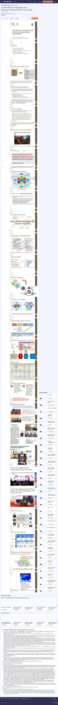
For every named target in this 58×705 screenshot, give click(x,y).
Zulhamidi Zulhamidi (51, 411)
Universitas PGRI (51, 517)
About (2, 698)
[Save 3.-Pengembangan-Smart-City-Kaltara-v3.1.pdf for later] (55, 538)
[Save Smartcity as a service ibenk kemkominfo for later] (55, 432)
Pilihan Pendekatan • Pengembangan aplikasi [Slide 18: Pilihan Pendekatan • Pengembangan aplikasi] (11, 680)
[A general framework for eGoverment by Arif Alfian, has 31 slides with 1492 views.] (48, 556)
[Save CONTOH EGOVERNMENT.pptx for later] (55, 445)
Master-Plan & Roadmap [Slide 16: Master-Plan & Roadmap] (8, 665)
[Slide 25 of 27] (5, 191)
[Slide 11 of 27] (5, 94)
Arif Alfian (50, 557)
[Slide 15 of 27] (5, 122)
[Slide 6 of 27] (5, 59)
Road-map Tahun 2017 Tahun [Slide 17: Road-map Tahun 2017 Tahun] (9, 668)
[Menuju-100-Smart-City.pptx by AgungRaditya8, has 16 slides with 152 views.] (48, 503)
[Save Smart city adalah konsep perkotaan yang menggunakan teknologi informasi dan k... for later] (55, 471)
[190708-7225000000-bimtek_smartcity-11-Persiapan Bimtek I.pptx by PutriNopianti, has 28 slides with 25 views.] (48, 543)
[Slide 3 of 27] (5, 38)
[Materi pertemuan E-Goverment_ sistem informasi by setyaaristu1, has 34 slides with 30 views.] (48, 476)
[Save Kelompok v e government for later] (55, 418)
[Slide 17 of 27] (5, 135)
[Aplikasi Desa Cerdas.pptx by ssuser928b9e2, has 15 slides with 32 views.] (48, 450)
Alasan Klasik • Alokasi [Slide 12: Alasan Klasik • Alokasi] (8, 661)
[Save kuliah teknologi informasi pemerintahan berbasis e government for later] (55, 578)
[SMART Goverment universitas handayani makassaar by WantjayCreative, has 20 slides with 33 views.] (48, 496)
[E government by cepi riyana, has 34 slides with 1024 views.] (48, 510)
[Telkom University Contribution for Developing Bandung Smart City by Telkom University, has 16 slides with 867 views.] (48, 483)
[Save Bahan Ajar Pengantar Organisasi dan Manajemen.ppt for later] (55, 591)
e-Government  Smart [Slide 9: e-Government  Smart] (8, 653)
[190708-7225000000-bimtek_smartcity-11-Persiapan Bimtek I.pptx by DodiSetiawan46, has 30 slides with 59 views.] (48, 456)
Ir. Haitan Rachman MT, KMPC (51, 550)
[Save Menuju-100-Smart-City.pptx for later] (55, 505)
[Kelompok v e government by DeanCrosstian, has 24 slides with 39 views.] (48, 417)
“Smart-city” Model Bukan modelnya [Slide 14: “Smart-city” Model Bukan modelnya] (10, 663)
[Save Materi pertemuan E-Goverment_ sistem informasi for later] (55, 478)
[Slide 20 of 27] (5, 156)
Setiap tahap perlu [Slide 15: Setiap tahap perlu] (7, 664)
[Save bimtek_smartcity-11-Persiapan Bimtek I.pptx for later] (55, 491)
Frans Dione (50, 464)
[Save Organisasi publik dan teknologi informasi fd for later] (55, 465)
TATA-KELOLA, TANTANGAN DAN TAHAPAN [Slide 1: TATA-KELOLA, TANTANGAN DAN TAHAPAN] (12, 631)
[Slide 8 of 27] (5, 73)
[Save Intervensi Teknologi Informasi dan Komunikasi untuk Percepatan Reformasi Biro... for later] (55, 571)
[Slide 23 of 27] (5, 177)
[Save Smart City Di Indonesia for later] (55, 412)
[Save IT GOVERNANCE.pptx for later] (55, 531)
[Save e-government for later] (55, 398)
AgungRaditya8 (51, 504)
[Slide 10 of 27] (5, 87)
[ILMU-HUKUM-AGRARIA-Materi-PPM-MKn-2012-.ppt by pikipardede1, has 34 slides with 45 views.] (48, 583)
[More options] (20, 18)
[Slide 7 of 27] (5, 66)
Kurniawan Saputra (51, 570)
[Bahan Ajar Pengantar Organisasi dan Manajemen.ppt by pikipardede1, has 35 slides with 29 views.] (48, 589)
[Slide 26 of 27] (5, 198)
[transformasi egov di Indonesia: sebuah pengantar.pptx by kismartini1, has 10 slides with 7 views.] (48, 423)
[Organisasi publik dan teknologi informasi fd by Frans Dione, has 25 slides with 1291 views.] (48, 463)
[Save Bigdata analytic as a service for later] (55, 405)
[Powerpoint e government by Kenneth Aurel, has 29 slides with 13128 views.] (48, 563)
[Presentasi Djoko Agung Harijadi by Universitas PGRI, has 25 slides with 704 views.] (48, 516)
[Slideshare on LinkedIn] (56, 702)
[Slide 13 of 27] (5, 108)
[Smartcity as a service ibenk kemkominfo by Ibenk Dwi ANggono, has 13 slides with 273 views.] (48, 430)
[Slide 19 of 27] (5, 149)
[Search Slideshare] (22, 2)
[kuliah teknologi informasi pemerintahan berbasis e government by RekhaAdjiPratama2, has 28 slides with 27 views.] (48, 576)
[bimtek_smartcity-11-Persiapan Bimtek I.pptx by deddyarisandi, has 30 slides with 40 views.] (48, 490)
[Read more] (3, 15)
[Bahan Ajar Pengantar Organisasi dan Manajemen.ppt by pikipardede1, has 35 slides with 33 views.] (41, 620)
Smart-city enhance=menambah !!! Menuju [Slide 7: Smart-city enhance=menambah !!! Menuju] (11, 648)
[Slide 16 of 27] (5, 129)
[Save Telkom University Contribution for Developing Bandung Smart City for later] (55, 485)
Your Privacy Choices (23, 698)
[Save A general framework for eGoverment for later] (55, 558)
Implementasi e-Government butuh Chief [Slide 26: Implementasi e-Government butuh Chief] (11, 690)
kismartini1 (50, 424)
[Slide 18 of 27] (5, 142)
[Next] (57, 605)
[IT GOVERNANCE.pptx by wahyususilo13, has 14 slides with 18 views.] (48, 530)
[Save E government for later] (55, 511)
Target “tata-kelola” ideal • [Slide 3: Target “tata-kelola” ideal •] (8, 635)
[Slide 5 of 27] (5, 52)
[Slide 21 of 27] (5, 163)
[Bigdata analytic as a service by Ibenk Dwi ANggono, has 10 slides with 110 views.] (48, 403)
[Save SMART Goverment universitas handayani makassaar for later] (55, 498)
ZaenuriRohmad (40, 609)
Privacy (12, 698)
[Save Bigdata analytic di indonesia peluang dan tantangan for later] (55, 438)
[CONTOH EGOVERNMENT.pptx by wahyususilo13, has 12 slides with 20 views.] (48, 443)
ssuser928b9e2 (4, 609)
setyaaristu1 (50, 477)
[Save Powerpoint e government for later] (55, 564)
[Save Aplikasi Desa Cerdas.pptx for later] (55, 451)
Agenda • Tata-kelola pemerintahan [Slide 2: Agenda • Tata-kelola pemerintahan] (10, 633)
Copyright (16, 698)
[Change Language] (35, 2)
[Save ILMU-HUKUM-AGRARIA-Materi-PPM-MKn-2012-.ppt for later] (55, 584)
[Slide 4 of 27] (5, 45)
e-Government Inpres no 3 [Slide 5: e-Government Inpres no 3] (8, 642)
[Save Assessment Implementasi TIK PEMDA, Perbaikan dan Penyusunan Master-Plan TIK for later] (55, 551)
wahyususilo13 (50, 444)
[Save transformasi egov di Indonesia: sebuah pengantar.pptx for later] (55, 425)
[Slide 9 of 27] (5, 80)
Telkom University (51, 484)
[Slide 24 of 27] (5, 184)
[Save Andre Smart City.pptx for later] (55, 525)
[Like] (2, 18)
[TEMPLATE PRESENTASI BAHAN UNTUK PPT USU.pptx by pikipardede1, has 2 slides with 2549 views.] (30, 620)
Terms (9, 698)
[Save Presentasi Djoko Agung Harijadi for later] (55, 518)
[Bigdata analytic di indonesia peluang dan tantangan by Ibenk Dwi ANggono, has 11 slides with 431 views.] (48, 437)
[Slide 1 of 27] (5, 24)
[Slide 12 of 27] (5, 101)
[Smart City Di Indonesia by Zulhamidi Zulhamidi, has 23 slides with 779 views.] (48, 410)
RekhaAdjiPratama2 (51, 577)
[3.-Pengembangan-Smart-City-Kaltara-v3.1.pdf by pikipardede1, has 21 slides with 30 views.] (48, 536)
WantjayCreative (51, 497)
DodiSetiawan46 (51, 457)
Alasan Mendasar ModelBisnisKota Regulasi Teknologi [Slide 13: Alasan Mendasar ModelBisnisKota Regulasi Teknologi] (13, 662)
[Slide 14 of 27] (5, 115)
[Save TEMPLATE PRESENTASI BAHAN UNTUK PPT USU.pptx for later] (34, 625)
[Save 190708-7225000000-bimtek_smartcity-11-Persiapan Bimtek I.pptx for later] (55, 458)
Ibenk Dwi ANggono (51, 404)
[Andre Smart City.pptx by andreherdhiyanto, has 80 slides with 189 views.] (48, 523)
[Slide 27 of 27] (5, 205)
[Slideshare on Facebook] (54, 702)
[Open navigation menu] (1, 1)
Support (5, 698)
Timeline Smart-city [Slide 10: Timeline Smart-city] (7, 656)
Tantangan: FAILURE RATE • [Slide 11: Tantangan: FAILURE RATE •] (9, 657)
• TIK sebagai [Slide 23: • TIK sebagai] (6, 687)
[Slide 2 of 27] (5, 31)
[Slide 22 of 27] (5, 170)
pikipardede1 (8, 5)
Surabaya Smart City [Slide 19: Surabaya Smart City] (7, 683)
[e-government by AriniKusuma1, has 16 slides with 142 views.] (48, 397)
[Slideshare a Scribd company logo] (8, 1)
